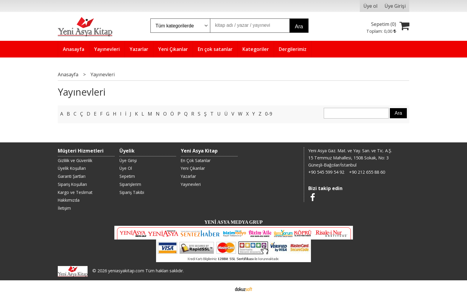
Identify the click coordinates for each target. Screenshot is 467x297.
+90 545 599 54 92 (326, 172)
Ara (299, 26)
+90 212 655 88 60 (367, 172)
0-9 (268, 114)
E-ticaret (224, 288)
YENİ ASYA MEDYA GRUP (233, 222)
